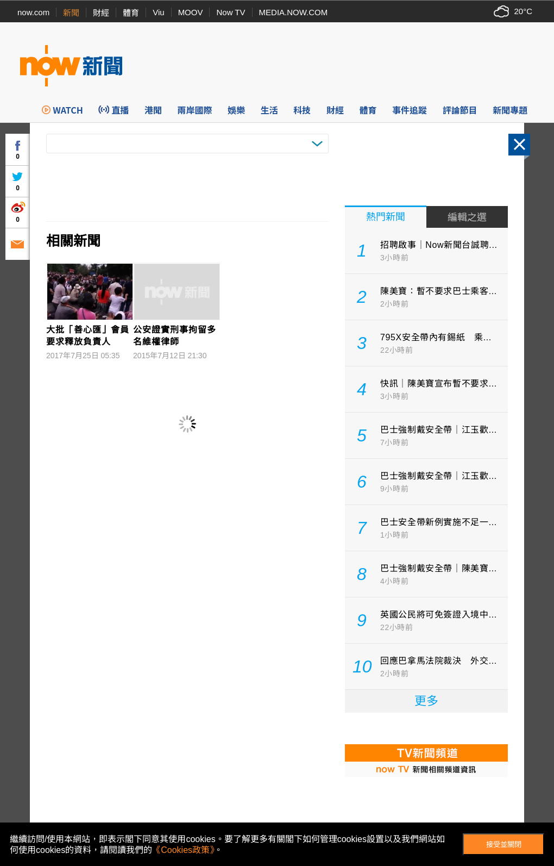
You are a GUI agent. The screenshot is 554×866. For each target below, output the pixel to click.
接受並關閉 (503, 844)
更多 (426, 701)
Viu (158, 12)
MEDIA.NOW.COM (293, 12)
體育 (131, 12)
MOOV (190, 12)
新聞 (71, 12)
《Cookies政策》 (183, 850)
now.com (33, 12)
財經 (101, 12)
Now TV (230, 12)
